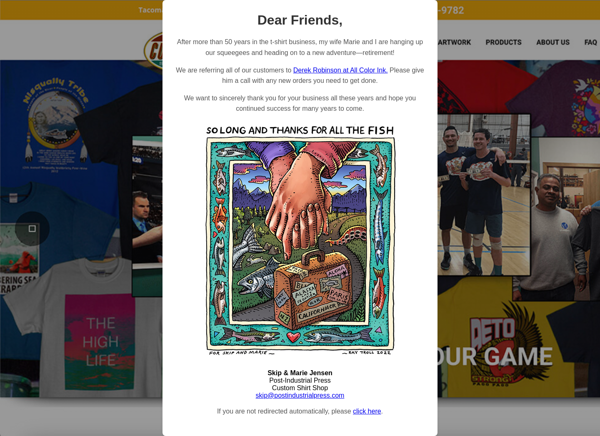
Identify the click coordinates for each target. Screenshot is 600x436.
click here (367, 411)
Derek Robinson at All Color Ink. (340, 70)
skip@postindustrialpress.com (300, 395)
